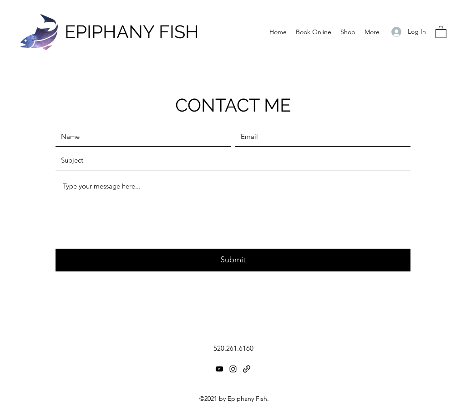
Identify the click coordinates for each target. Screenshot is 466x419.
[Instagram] (233, 368)
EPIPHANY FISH (132, 31)
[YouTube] (219, 368)
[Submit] (233, 260)
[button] (441, 31)
